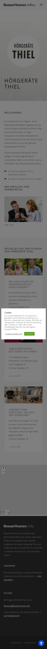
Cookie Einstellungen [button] (13, 334)
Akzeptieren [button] (29, 334)
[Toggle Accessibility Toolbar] (41, 643)
